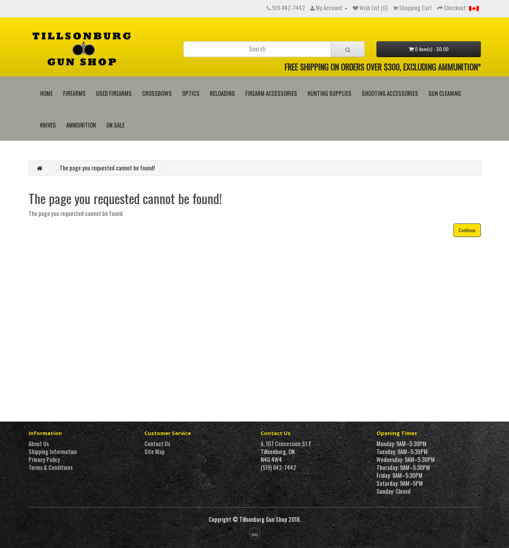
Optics (191, 93)
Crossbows (157, 93)
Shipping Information (53, 451)
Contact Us (157, 443)
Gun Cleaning (444, 93)
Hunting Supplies (329, 93)
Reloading (222, 93)
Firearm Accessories (271, 93)
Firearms (74, 93)
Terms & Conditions (51, 467)
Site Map (154, 451)
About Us (39, 443)
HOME (46, 93)
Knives (48, 125)
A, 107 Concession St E (286, 443)
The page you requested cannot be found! (107, 168)
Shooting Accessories (390, 93)
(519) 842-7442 (278, 467)
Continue (467, 230)
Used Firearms (114, 93)
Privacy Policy (44, 459)
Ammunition (81, 125)
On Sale (115, 125)
